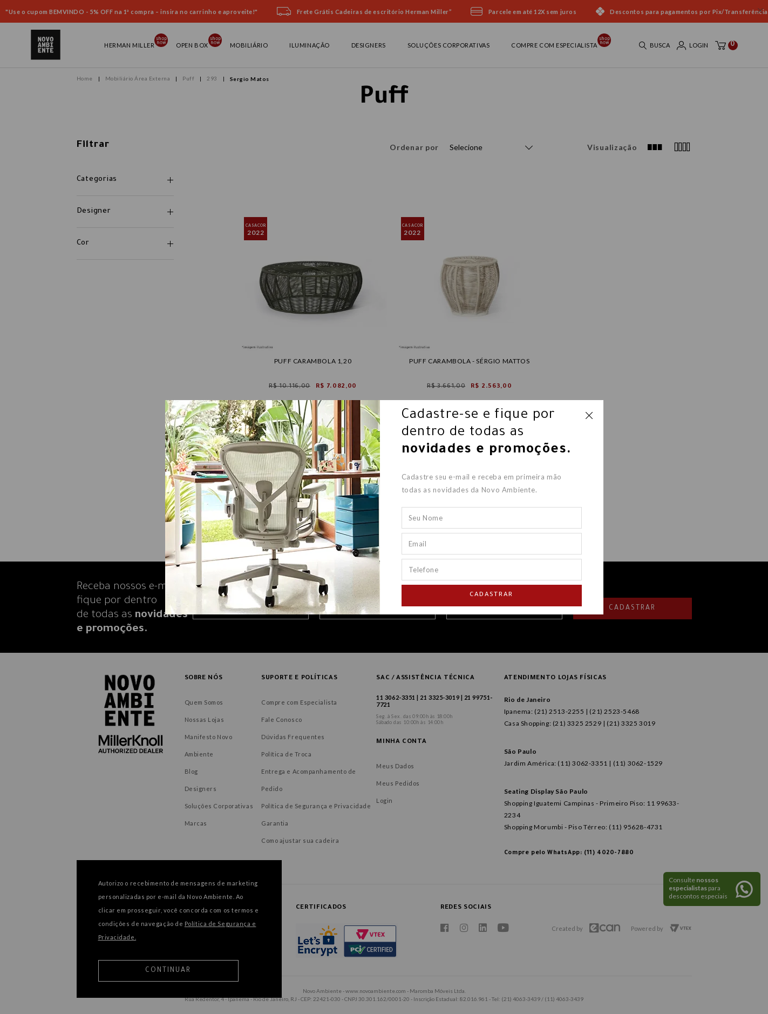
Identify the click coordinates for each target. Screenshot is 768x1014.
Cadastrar (492, 595)
